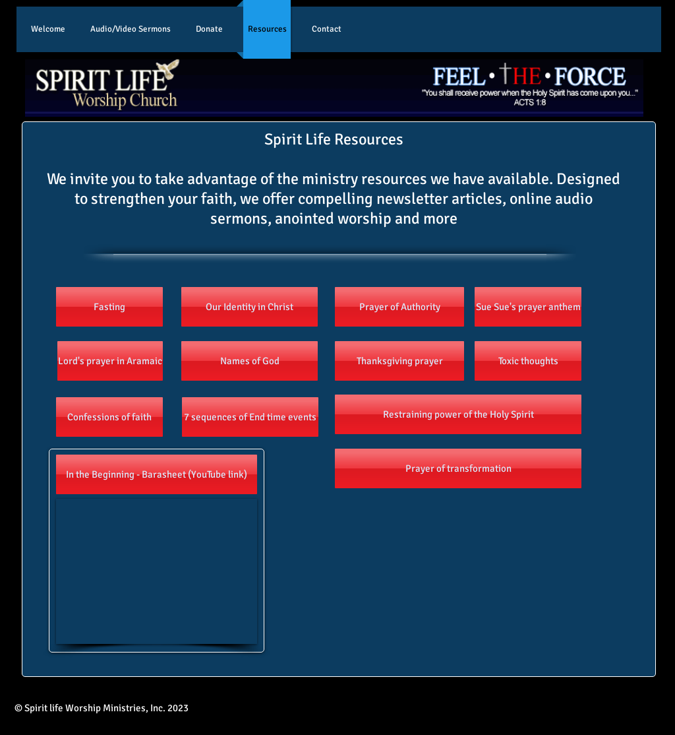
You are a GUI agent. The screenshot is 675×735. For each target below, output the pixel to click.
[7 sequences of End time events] (250, 417)
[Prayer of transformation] (458, 468)
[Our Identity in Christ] (249, 307)
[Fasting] (109, 307)
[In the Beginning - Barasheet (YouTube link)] (156, 474)
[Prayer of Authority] (399, 307)
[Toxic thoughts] (528, 361)
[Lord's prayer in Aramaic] (110, 361)
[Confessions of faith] (109, 417)
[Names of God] (249, 361)
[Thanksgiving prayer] (399, 361)
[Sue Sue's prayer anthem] (528, 307)
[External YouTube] (156, 571)
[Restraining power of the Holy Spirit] (458, 414)
